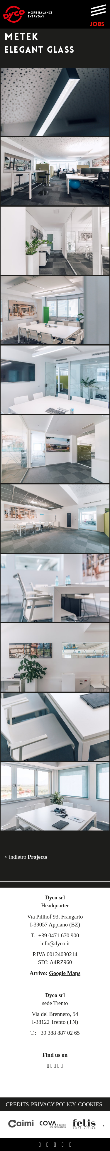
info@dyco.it (55, 943)
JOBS (96, 25)
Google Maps (64, 973)
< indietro (25, 857)
